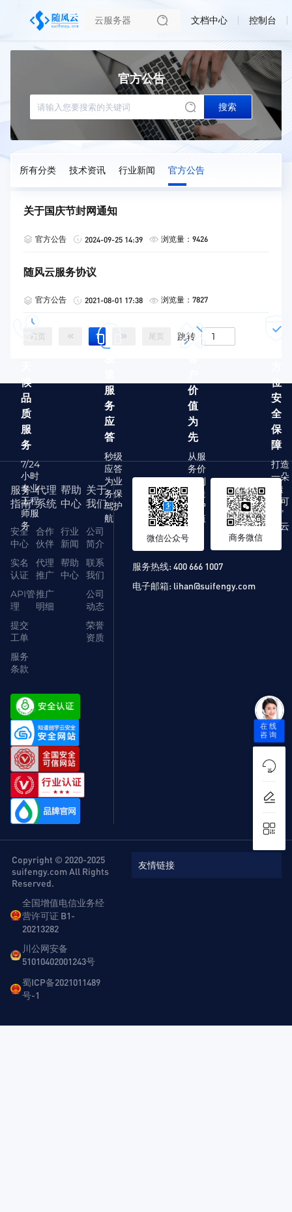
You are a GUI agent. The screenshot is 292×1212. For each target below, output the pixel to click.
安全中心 (19, 537)
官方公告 (186, 170)
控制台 (262, 20)
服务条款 (19, 663)
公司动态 (95, 600)
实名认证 (19, 569)
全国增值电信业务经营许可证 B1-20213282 (63, 915)
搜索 (227, 107)
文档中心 (209, 20)
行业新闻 (137, 170)
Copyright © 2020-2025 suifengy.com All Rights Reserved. (60, 871)
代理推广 (45, 569)
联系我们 (95, 569)
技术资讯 (87, 170)
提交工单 (19, 631)
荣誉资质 (95, 631)
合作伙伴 (45, 537)
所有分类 (38, 170)
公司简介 (95, 537)
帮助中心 (70, 569)
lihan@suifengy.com (214, 585)
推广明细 (45, 600)
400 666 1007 (198, 566)
